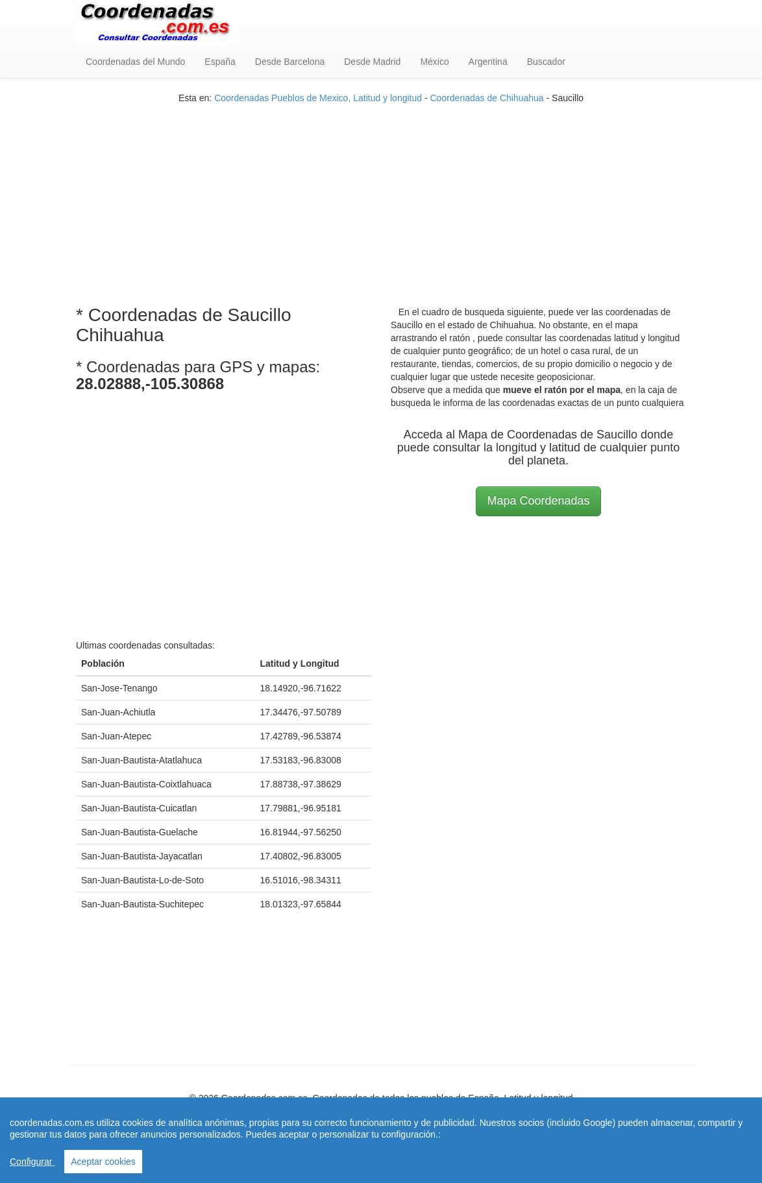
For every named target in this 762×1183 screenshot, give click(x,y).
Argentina (488, 61)
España (219, 61)
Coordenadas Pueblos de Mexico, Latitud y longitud (318, 98)
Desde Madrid (372, 61)
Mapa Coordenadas (538, 500)
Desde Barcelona (290, 61)
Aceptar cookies (103, 1161)
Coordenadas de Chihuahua (486, 98)
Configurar (32, 1161)
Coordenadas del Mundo (135, 61)
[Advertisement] (381, 195)
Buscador (546, 61)
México (434, 61)
